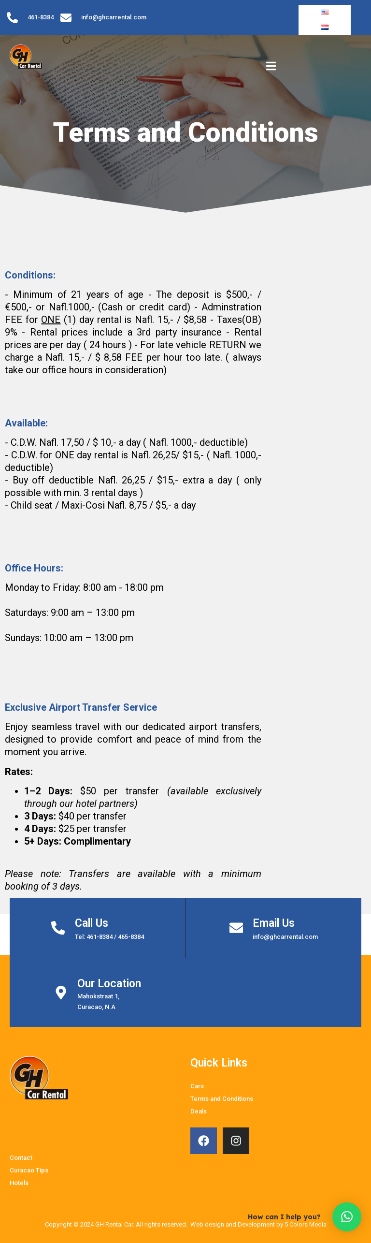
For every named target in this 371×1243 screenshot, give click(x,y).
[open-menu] (271, 56)
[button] (346, 1216)
